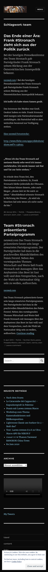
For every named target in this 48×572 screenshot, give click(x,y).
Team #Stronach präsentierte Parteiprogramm (19, 230)
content (8, 543)
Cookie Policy (17, 562)
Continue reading (25, 333)
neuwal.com (10, 80)
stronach (7, 215)
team (14, 215)
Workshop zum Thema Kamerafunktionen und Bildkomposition (18, 415)
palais (38, 340)
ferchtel (26, 340)
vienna (34, 343)
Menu (40, 9)
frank (33, 340)
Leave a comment (31, 215)
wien (19, 215)
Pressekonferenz (33, 212)
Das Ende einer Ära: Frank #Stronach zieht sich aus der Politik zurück (22, 42)
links (6, 550)
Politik (21, 212)
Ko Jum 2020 (12, 444)
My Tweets (9, 514)
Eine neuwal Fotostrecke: (16, 134)
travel (6, 537)
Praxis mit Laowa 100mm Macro (22, 408)
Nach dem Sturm (14, 397)
